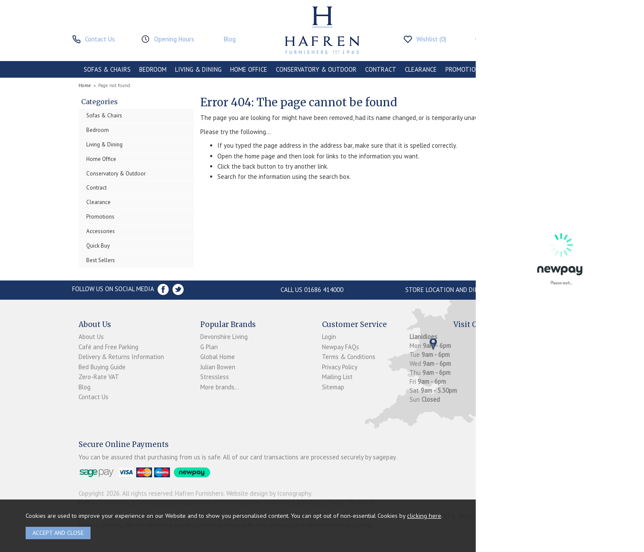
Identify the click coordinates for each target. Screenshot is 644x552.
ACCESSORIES (511, 69)
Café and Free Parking (108, 347)
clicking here (424, 515)
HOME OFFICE (248, 69)
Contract (96, 187)
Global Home (217, 357)
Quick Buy (98, 245)
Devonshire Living (224, 337)
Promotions (100, 216)
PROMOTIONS (464, 69)
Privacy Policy (339, 367)
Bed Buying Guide (102, 367)
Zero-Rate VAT (99, 377)
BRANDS (549, 69)
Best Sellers (100, 260)
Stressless (214, 377)
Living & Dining (104, 144)
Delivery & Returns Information (121, 357)
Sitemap (333, 387)
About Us (91, 337)
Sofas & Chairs (104, 115)
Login (329, 337)
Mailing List (337, 377)
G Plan (209, 347)
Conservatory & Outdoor (116, 173)
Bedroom (97, 130)
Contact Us (93, 397)
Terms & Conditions (348, 357)
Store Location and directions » (456, 290)
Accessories (100, 231)
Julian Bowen (217, 367)
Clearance (98, 202)
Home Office (101, 159)
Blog (85, 387)
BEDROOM (153, 69)
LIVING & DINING (198, 69)
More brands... (219, 387)
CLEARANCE (421, 69)
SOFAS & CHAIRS (107, 69)
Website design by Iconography (268, 493)
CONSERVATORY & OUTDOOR (316, 69)
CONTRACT (380, 69)
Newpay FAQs (340, 347)
